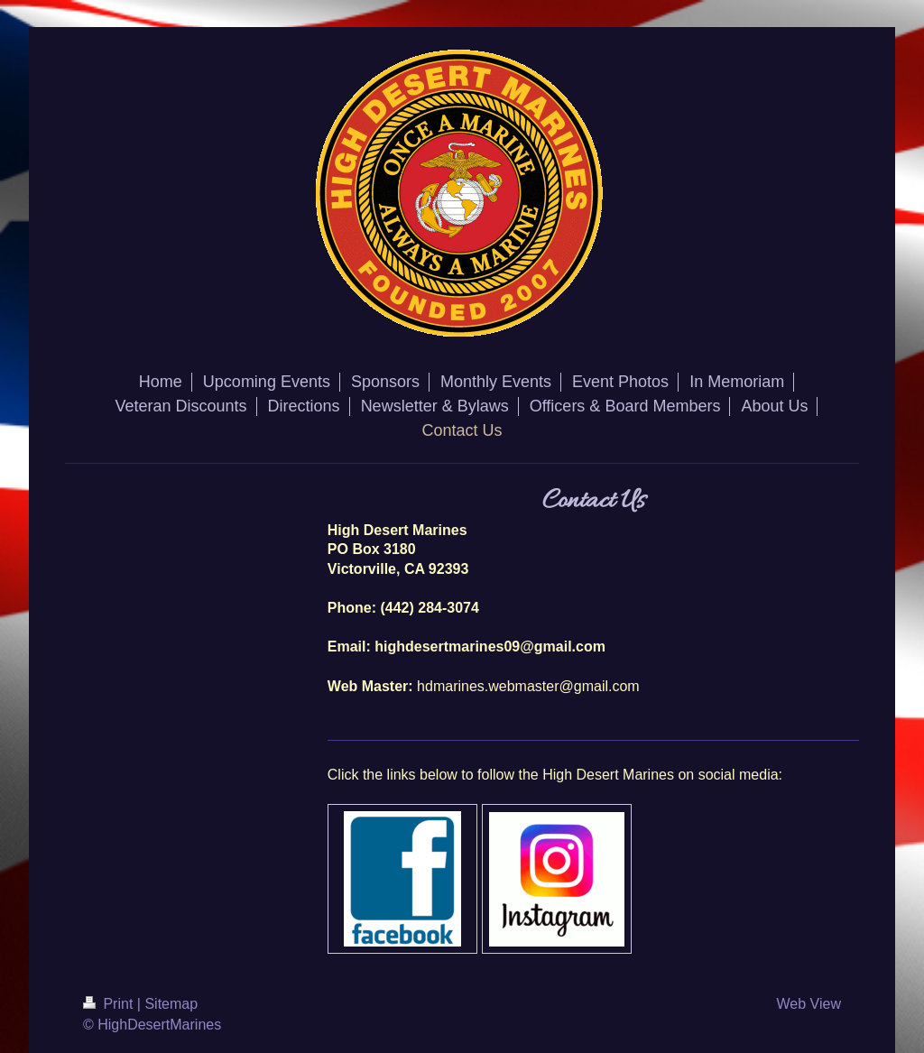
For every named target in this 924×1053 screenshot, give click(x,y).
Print (110, 1003)
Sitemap (171, 1003)
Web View (809, 1003)
